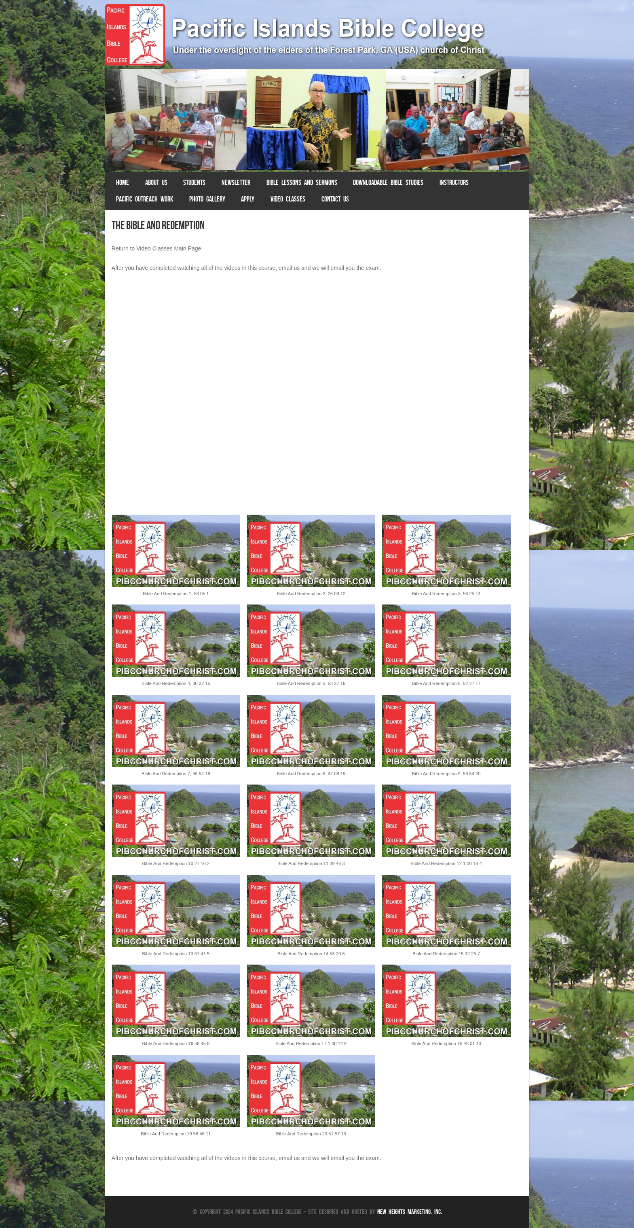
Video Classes (288, 199)
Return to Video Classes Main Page (156, 248)
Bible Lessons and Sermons (301, 182)
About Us (156, 182)
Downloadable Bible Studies (388, 182)
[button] (175, 559)
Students (194, 182)
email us (289, 268)
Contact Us (335, 199)
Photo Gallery (207, 199)
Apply (247, 199)
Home (122, 182)
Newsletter (236, 182)
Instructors (454, 182)
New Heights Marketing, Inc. (409, 1211)
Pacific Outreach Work (144, 199)
